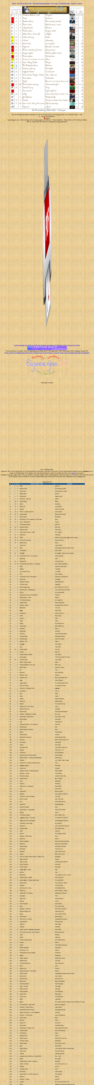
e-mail (73, 473)
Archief (73, 3)
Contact (79, 3)
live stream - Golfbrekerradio (60, 3)
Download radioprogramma (41, 3)
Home (14, 3)
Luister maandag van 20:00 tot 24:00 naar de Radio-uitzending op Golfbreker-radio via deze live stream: (47, 345)
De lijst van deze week (24, 3)
